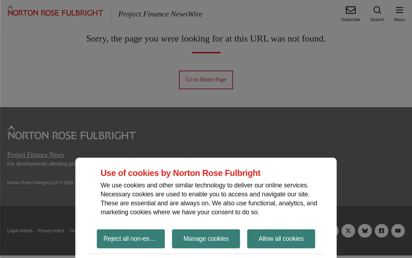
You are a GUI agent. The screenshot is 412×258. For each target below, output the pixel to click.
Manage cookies (205, 238)
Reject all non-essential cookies (134, 238)
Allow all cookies (281, 238)
